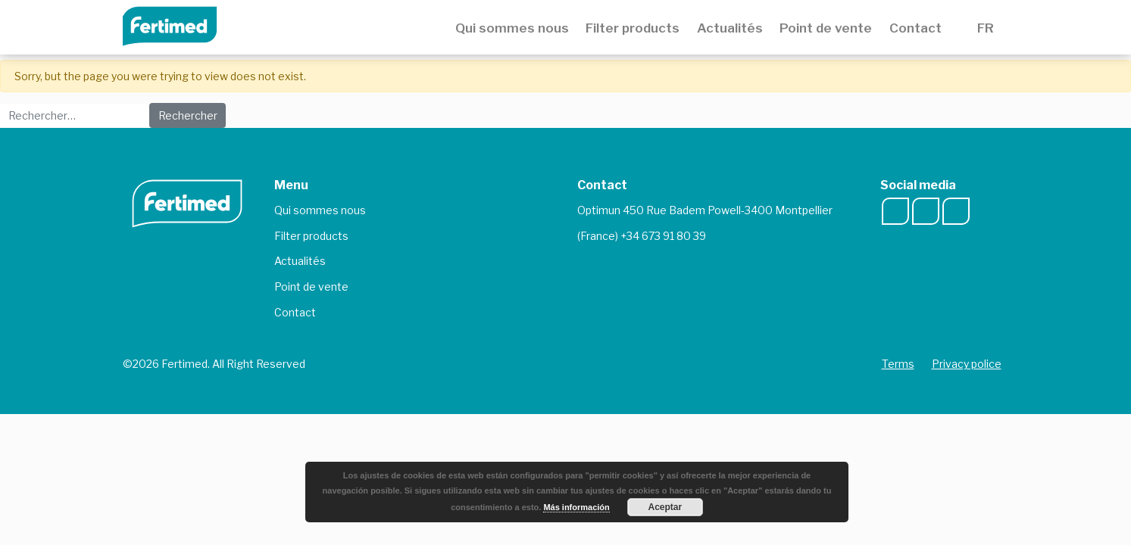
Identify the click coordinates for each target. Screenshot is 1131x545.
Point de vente (826, 28)
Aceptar (665, 507)
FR (988, 28)
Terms (898, 363)
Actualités (730, 28)
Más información (576, 507)
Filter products (633, 28)
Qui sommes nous (512, 28)
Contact (915, 28)
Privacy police (966, 363)
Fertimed (180, 24)
